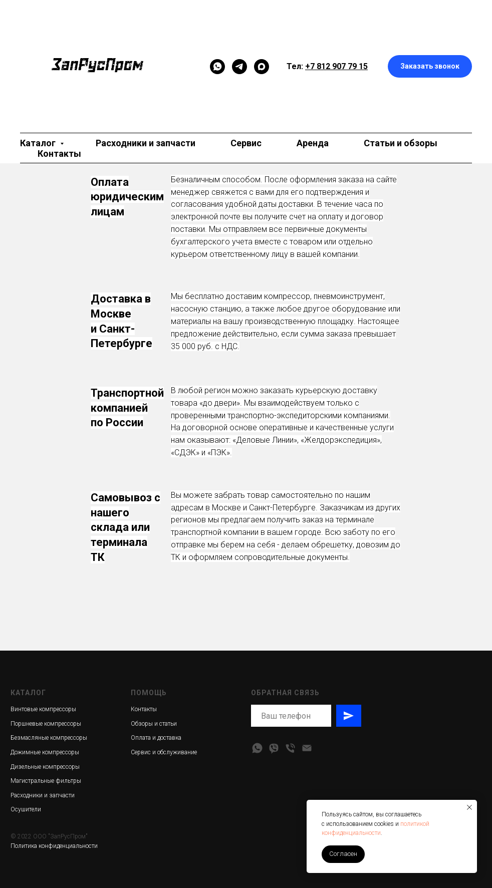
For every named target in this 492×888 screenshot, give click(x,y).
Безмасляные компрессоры (49, 737)
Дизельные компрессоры (45, 766)
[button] (430, 66)
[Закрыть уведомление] (469, 807)
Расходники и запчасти (145, 143)
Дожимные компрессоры (45, 752)
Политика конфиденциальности (54, 845)
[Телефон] (290, 748)
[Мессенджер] (217, 66)
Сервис (246, 143)
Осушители (26, 809)
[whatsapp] (257, 748)
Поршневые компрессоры (46, 723)
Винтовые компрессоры (43, 709)
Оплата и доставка (156, 737)
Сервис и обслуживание (164, 752)
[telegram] (239, 66)
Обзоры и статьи (154, 723)
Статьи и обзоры (400, 143)
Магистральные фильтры (46, 780)
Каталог (39, 143)
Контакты (59, 153)
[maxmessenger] (261, 66)
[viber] (274, 748)
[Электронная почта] (307, 748)
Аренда (313, 143)
